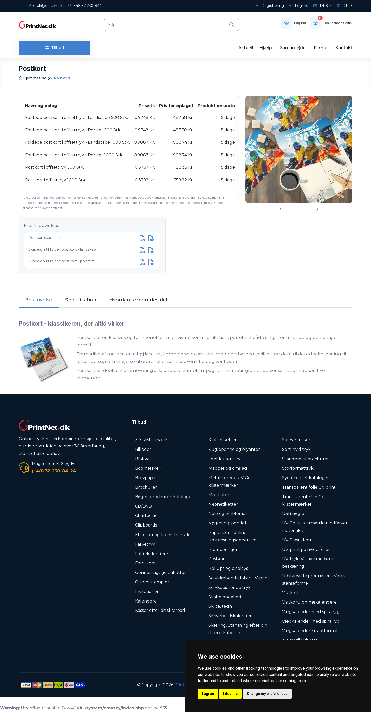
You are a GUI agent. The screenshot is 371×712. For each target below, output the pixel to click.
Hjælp (265, 47)
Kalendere (146, 601)
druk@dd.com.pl (45, 5)
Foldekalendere (151, 553)
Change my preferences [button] (267, 694)
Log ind (298, 5)
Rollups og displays (228, 568)
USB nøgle (293, 513)
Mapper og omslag (227, 468)
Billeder (143, 449)
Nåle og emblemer (227, 513)
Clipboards (146, 525)
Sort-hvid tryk (296, 449)
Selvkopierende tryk (229, 587)
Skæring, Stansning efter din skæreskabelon (237, 629)
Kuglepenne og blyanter (234, 449)
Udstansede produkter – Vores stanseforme (313, 579)
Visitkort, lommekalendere (309, 602)
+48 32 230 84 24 (86, 5)
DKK (321, 5)
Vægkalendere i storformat (310, 630)
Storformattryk (298, 468)
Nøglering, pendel (227, 523)
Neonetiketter (223, 504)
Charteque (146, 515)
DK (343, 5)
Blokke (142, 458)
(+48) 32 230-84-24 (54, 470)
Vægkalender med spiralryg (311, 611)
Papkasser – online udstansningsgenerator (232, 536)
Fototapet (145, 563)
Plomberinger (223, 549)
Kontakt (343, 47)
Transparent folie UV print (309, 487)
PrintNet (183, 684)
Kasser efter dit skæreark (161, 610)
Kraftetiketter (222, 439)
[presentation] (280, 209)
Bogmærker (148, 468)
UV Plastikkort (297, 540)
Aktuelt (246, 47)
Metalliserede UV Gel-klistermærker (231, 481)
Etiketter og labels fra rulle (163, 534)
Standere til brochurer (305, 458)
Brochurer (146, 487)
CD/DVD (143, 506)
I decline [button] (230, 694)
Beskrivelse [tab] (38, 300)
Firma (320, 47)
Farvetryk (145, 544)
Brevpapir (145, 477)
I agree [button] (208, 694)
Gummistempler (152, 582)
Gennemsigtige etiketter (160, 572)
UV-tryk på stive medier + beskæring (308, 562)
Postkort (217, 558)
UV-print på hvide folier (306, 549)
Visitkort (290, 592)
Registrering (270, 5)
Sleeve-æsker (296, 439)
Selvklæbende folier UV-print (238, 577)
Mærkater (218, 494)
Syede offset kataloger (305, 477)
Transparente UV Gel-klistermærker (304, 500)
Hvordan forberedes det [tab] (138, 300)
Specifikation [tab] (80, 300)
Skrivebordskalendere (231, 615)
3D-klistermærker (153, 439)
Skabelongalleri (224, 597)
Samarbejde (293, 47)
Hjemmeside (32, 78)
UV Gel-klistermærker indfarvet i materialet (315, 527)
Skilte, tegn (220, 606)
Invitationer (147, 591)
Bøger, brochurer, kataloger (164, 496)
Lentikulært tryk (225, 458)
